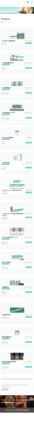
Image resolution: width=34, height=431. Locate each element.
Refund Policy (4, 406)
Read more (4, 48)
